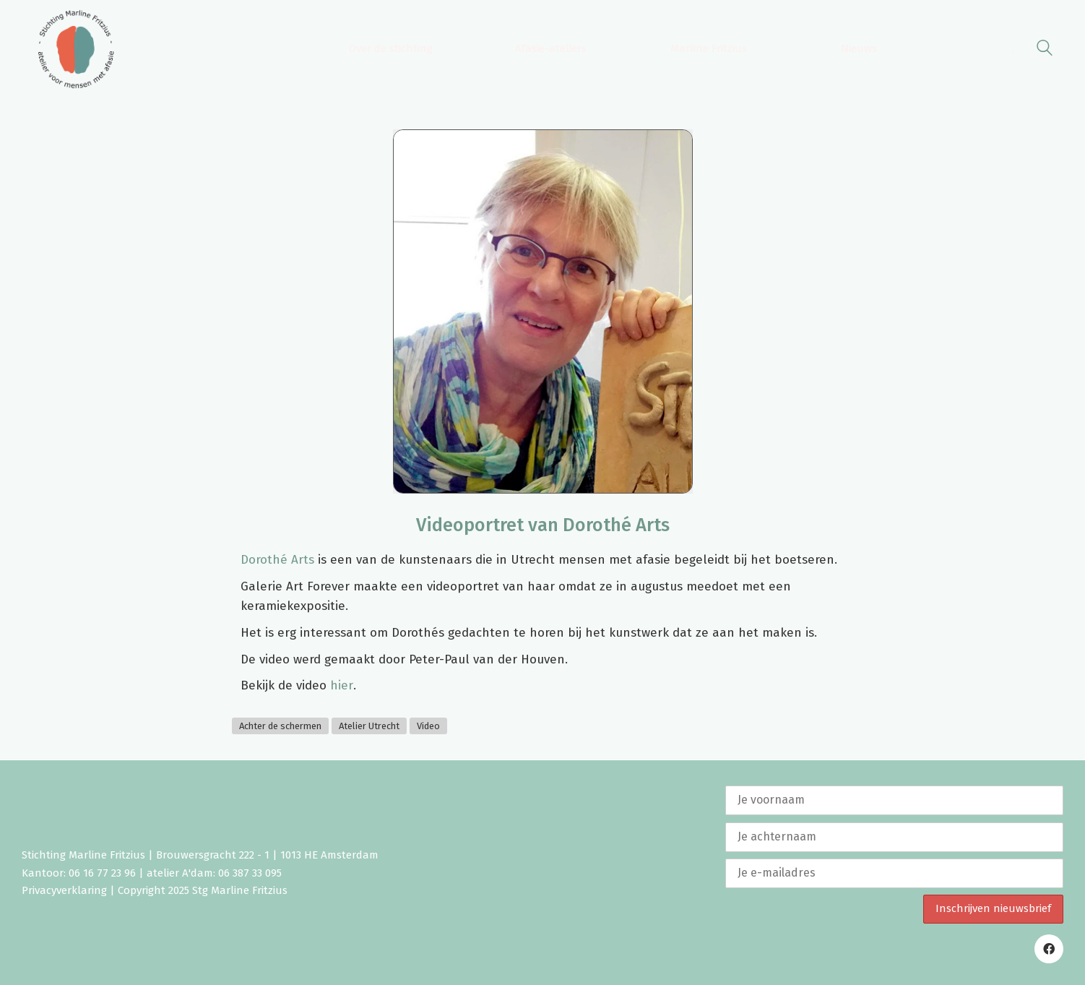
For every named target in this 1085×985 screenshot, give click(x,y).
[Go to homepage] (76, 49)
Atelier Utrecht (369, 726)
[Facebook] (1048, 948)
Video (428, 726)
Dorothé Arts (277, 559)
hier (341, 685)
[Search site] (1044, 50)
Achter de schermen (280, 726)
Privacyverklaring (64, 890)
